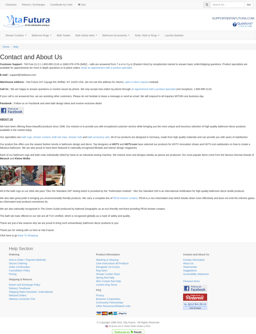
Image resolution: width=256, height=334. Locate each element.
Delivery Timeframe (19, 288)
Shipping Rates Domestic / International (31, 291)
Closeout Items (191, 281)
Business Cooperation (108, 299)
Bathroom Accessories (116, 36)
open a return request (137, 82)
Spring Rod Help (105, 277)
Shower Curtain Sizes (108, 274)
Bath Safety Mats (87, 36)
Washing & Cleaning (107, 259)
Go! (249, 4)
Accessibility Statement (196, 274)
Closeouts (11, 4)
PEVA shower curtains (125, 198)
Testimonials (190, 267)
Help (15, 46)
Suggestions (190, 270)
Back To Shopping (28, 235)
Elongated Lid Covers (108, 267)
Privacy (100, 295)
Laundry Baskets (174, 35)
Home (6, 46)
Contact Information (194, 259)
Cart (82, 4)
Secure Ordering (18, 263)
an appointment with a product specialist (153, 89)
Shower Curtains (17, 36)
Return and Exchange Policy (24, 284)
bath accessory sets (99, 137)
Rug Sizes (101, 270)
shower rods (75, 137)
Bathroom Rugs (42, 36)
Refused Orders (17, 295)
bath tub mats (59, 137)
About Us (188, 263)
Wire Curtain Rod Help (108, 281)
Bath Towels (63, 35)
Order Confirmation (19, 267)
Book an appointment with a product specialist (106, 67)
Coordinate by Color (61, 4)
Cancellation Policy (19, 270)
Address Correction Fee (22, 299)
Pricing (13, 274)
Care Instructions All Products (112, 263)
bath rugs (27, 137)
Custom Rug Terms (106, 284)
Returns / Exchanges (33, 4)
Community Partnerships (109, 302)
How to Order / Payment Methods (27, 259)
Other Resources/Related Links (113, 306)
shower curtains (42, 137)
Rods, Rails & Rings (148, 36)
